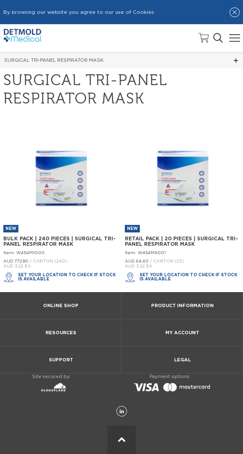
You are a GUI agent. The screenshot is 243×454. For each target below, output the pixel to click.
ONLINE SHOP (60, 305)
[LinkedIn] (121, 411)
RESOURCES (61, 332)
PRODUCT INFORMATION (182, 305)
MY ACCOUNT (182, 332)
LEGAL (182, 360)
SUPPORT (61, 360)
